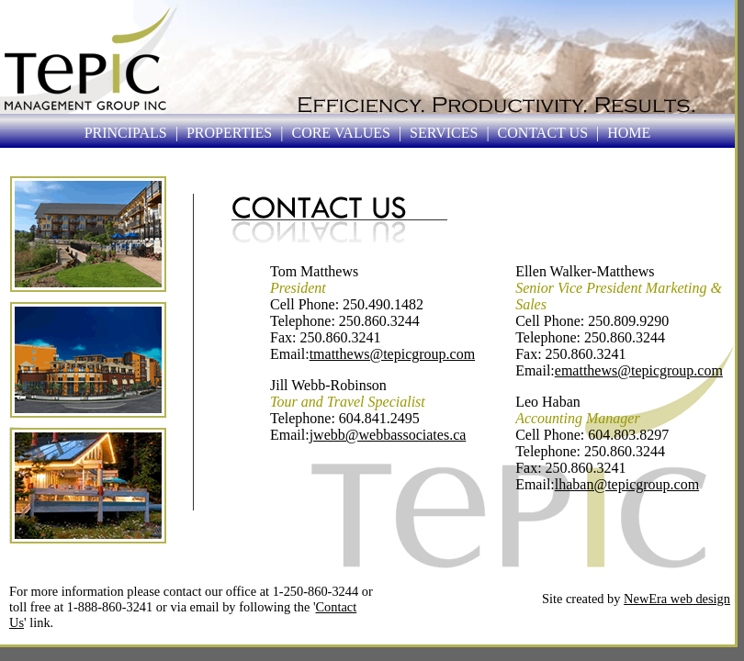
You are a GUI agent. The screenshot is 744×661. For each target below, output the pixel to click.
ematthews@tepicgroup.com (639, 370)
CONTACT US (543, 132)
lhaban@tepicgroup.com (627, 484)
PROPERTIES (229, 132)
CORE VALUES (340, 132)
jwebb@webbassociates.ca (388, 435)
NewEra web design (677, 598)
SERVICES (444, 132)
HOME (628, 132)
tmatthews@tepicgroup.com (392, 354)
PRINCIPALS (126, 132)
